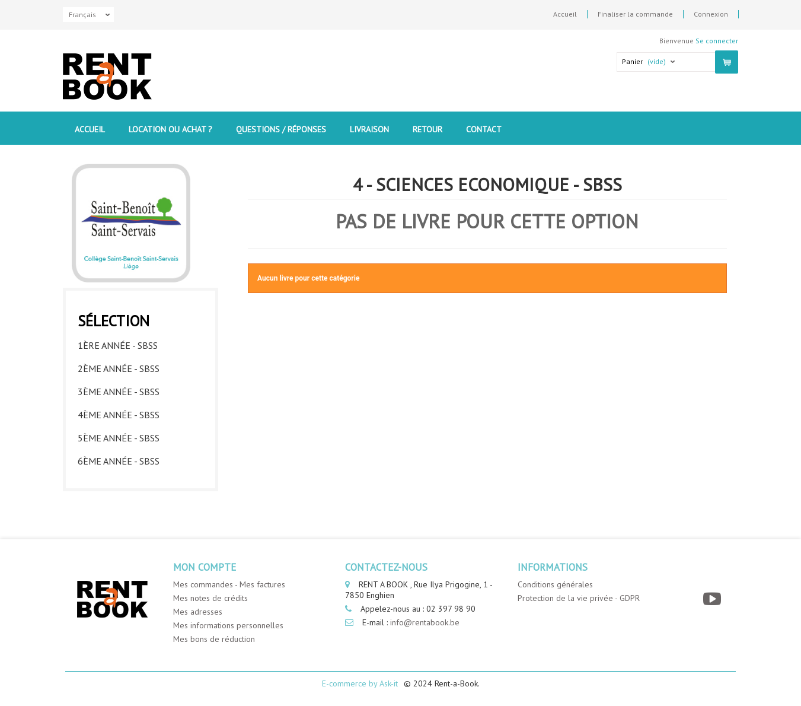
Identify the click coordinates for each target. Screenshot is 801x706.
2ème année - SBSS (118, 368)
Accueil (565, 14)
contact (484, 129)
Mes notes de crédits (210, 598)
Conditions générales (555, 584)
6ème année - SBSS (118, 461)
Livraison (369, 129)
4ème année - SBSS (118, 415)
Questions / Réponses (281, 129)
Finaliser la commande (635, 14)
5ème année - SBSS (118, 438)
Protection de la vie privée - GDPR (579, 598)
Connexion (711, 14)
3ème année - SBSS (118, 391)
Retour (427, 129)
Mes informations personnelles (228, 625)
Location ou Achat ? (170, 129)
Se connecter (716, 40)
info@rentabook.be (424, 622)
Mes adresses (197, 611)
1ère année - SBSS (118, 345)
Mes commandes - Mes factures (229, 584)
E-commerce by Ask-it (360, 683)
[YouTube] (713, 599)
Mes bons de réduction (214, 639)
